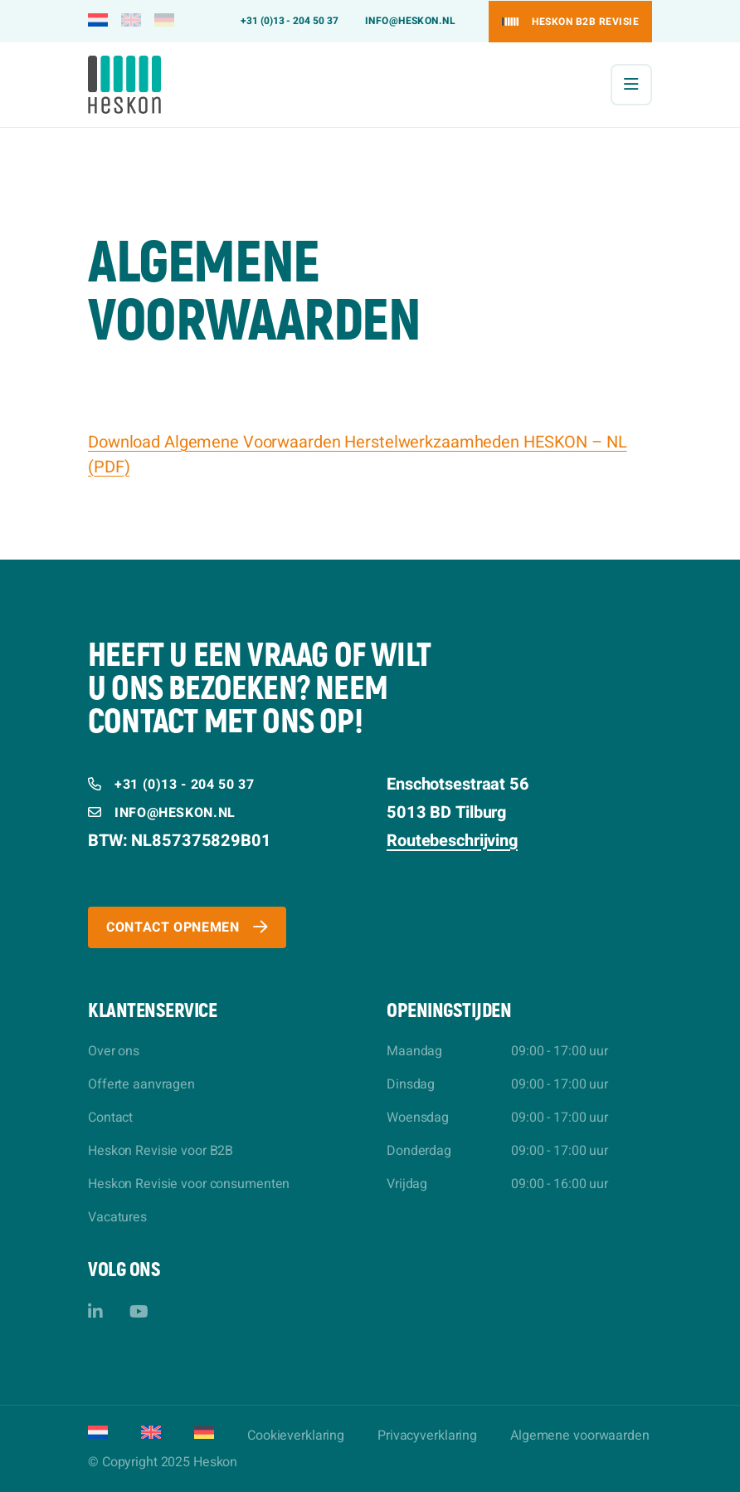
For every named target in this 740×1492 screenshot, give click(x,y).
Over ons (113, 1051)
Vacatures (117, 1217)
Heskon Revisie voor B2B (160, 1151)
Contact (110, 1118)
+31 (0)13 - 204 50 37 (289, 20)
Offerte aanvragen (141, 1084)
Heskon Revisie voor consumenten (189, 1184)
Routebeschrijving (452, 841)
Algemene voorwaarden (580, 1436)
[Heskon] (124, 85)
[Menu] (631, 84)
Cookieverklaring (295, 1436)
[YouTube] (138, 1312)
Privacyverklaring (427, 1436)
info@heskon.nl (410, 20)
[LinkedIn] (95, 1312)
